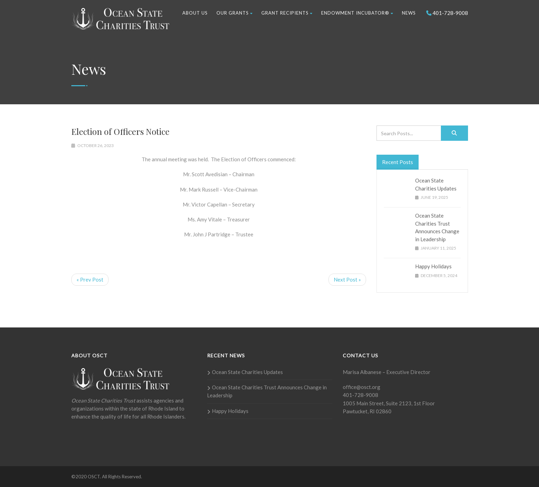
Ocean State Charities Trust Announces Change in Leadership (267, 391)
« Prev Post (90, 279)
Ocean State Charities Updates (247, 372)
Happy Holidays (433, 266)
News (409, 13)
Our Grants (234, 13)
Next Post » (347, 279)
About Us (195, 13)
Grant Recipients (286, 13)
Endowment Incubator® (357, 13)
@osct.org (368, 387)
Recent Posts (397, 162)
